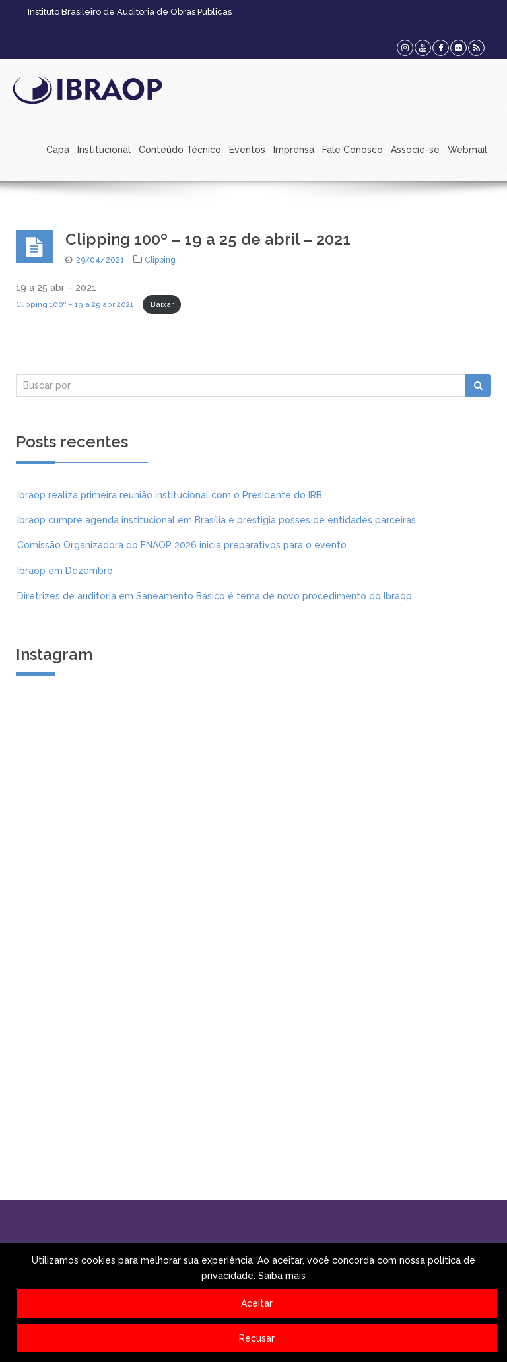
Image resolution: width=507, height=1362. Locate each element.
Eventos (247, 150)
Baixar (162, 304)
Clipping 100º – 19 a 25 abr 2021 (74, 304)
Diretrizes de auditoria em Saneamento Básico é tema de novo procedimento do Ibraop (214, 596)
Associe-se (415, 150)
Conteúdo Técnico (180, 150)
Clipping (160, 260)
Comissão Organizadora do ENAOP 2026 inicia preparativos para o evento (182, 545)
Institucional (104, 150)
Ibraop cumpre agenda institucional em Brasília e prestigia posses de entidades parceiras (216, 520)
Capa (57, 150)
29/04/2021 (100, 260)
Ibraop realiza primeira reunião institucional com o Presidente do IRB (169, 495)
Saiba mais (282, 1275)
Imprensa (293, 150)
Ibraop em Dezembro (65, 571)
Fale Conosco (352, 150)
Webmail (467, 150)
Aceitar (257, 1303)
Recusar (257, 1338)
